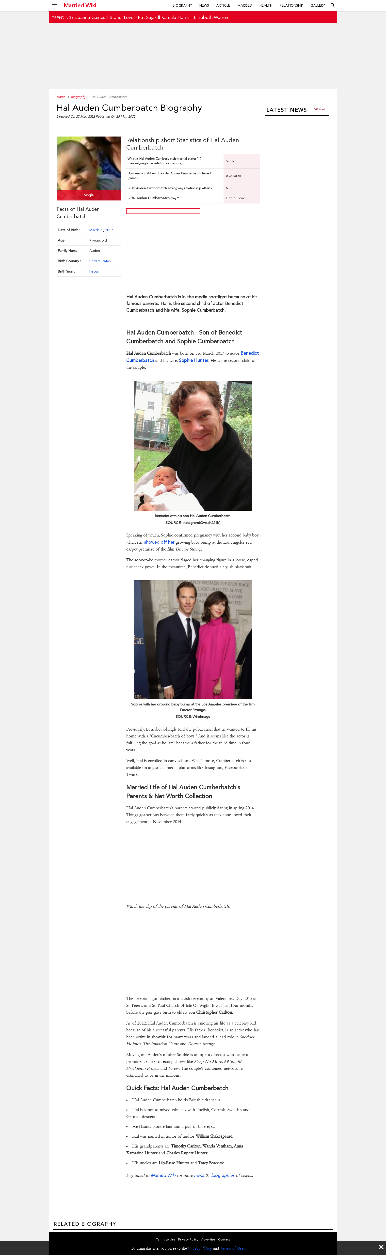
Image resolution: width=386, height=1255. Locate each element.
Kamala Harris (175, 17)
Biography (182, 5)
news (199, 1175)
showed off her (159, 542)
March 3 (96, 230)
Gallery (317, 5)
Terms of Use (232, 1248)
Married (245, 5)
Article (223, 5)
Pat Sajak (147, 17)
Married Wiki (80, 5)
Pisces (94, 271)
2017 (109, 230)
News (204, 5)
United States (100, 261)
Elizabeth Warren (211, 17)
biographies (223, 1175)
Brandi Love (121, 17)
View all (320, 109)
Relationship (291, 5)
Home (61, 97)
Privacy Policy (200, 1248)
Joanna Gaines (90, 17)
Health (265, 5)
